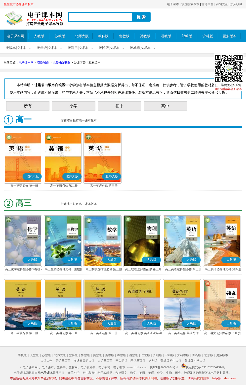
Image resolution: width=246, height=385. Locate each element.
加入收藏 (236, 4)
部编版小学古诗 (195, 360)
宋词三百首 (137, 360)
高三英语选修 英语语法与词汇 (143, 333)
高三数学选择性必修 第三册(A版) (103, 270)
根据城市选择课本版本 (19, 4)
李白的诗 (121, 360)
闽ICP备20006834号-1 (164, 367)
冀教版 (145, 36)
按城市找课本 (140, 48)
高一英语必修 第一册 (24, 186)
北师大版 (82, 36)
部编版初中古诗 (171, 360)
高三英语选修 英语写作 (183, 333)
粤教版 (121, 355)
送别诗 (153, 360)
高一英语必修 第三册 (104, 186)
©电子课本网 (29, 367)
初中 (119, 106)
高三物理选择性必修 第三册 (143, 269)
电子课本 (173, 4)
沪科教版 (183, 355)
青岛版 (196, 355)
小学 (74, 106)
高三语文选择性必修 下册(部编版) (223, 333)
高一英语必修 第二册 (64, 186)
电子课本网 (15, 36)
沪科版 (208, 36)
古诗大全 (207, 4)
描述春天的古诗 (84, 360)
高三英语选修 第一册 (24, 333)
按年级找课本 (47, 48)
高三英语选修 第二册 (64, 333)
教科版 (103, 36)
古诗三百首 (105, 360)
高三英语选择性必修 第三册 (183, 269)
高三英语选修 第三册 (104, 333)
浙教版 (166, 36)
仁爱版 (145, 355)
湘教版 (133, 355)
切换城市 (43, 62)
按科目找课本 (78, 48)
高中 (165, 106)
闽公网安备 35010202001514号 (203, 367)
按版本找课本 (15, 48)
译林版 (169, 355)
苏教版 (60, 36)
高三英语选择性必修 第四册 (223, 269)
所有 (28, 106)
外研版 (157, 355)
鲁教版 (124, 36)
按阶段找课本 (109, 48)
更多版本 (230, 36)
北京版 (208, 355)
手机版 (22, 355)
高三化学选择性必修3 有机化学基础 (24, 270)
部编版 (187, 36)
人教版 (39, 36)
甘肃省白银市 (61, 62)
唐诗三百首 (63, 360)
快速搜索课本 (190, 4)
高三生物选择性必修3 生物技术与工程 (64, 270)
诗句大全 (222, 4)
